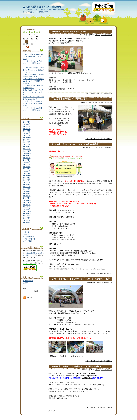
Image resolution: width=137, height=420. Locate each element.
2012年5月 (26, 207)
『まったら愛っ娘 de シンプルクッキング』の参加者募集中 (74, 144)
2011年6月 (26, 220)
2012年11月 (27, 200)
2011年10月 (27, 214)
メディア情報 (27, 241)
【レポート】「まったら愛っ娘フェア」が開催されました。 (33, 63)
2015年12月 (27, 138)
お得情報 (26, 232)
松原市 (25, 283)
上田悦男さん (87, 378)
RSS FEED (28, 297)
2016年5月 (26, 135)
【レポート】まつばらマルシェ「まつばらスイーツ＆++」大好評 (33, 103)
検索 (24, 289)
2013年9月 (26, 180)
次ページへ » (53, 411)
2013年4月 (26, 191)
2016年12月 (27, 131)
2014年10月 (27, 155)
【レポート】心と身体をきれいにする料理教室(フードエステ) (33, 56)
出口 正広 (95, 183)
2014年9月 (26, 158)
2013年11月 (27, 178)
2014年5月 (26, 167)
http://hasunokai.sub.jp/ (57, 266)
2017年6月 (26, 126)
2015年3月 (26, 146)
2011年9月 (26, 216)
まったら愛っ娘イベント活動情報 (42, 6)
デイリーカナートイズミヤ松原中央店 (73, 38)
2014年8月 (26, 160)
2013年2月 (26, 196)
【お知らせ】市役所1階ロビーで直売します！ (68, 99)
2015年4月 (26, 144)
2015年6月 (26, 142)
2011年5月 (26, 223)
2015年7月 (26, 140)
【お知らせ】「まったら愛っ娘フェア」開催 (68, 32)
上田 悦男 (108, 183)
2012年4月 (26, 209)
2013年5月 (26, 189)
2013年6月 (26, 187)
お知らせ (97, 35)
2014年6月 (26, 164)
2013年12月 (27, 176)
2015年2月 (26, 149)
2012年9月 (26, 205)
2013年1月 (26, 198)
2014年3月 (26, 171)
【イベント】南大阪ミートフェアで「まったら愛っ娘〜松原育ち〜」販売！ (81, 279)
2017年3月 (26, 129)
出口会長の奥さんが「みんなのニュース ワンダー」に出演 (33, 92)
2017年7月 (26, 124)
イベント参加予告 (106, 35)
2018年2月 (26, 122)
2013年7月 (26, 184)
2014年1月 (26, 173)
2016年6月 (26, 133)
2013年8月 (26, 182)
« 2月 (27, 47)
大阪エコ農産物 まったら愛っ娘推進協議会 (99, 93)
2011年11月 (27, 211)
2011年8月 (26, 218)
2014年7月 (26, 162)
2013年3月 (26, 193)
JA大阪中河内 (28, 281)
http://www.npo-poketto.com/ (87, 376)
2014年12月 (27, 151)
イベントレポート (29, 237)
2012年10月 (27, 202)
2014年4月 (26, 169)
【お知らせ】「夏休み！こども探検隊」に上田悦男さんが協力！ (76, 366)
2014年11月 (27, 153)
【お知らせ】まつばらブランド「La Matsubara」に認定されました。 (33, 70)
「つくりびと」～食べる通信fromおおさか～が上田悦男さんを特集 (33, 81)
